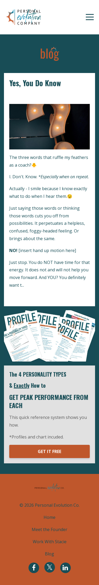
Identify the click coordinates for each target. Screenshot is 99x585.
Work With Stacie (50, 542)
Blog (49, 554)
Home (49, 517)
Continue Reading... (29, 297)
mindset (45, 96)
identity (27, 96)
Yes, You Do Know (35, 82)
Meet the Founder (49, 529)
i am (13, 96)
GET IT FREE (49, 451)
